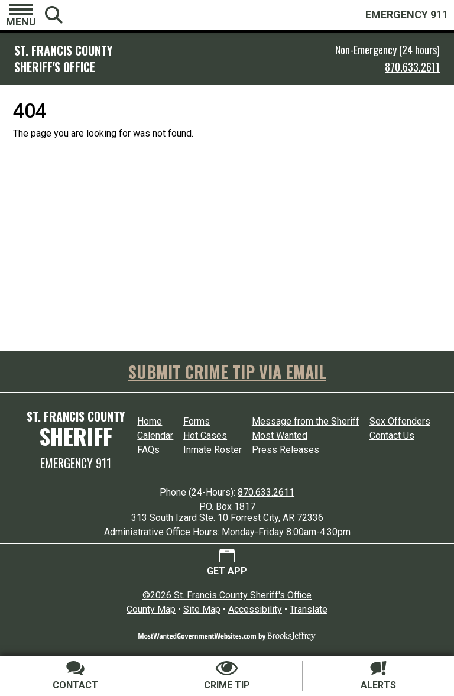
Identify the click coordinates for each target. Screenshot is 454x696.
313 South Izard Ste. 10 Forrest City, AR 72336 (227, 517)
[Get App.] (227, 563)
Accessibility (255, 609)
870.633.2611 (412, 67)
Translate (308, 609)
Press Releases (285, 449)
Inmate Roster (212, 449)
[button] (21, 14)
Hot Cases (205, 435)
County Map (151, 609)
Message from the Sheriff (305, 421)
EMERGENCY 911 (406, 14)
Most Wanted (279, 435)
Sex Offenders (399, 421)
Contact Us (391, 435)
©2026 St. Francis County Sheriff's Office (227, 595)
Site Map (201, 609)
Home (149, 421)
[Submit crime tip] (227, 676)
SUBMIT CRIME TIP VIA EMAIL (227, 372)
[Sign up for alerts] (378, 676)
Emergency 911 (75, 463)
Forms (196, 421)
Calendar (155, 435)
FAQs (148, 449)
